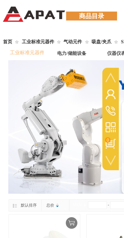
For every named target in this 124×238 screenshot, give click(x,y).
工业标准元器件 (38, 41)
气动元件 (72, 41)
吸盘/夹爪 (101, 41)
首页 (7, 41)
